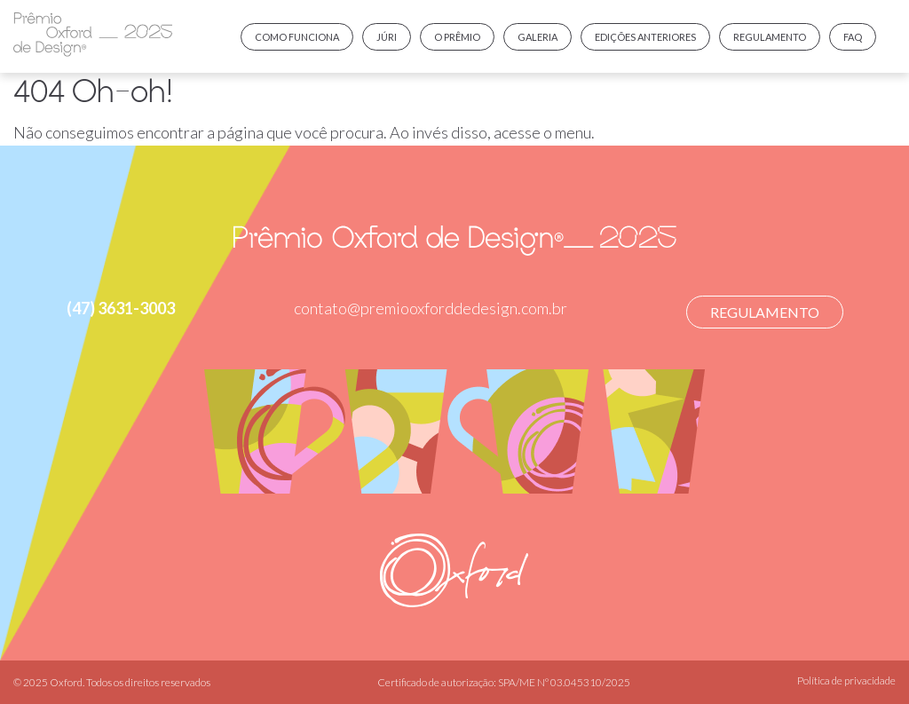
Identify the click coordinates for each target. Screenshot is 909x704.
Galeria (537, 37)
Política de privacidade (846, 680)
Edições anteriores (645, 37)
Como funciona (297, 37)
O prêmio (457, 37)
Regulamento (769, 37)
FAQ (852, 37)
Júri (386, 37)
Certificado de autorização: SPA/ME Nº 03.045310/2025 (503, 682)
